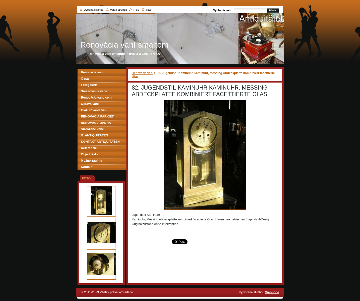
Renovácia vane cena (96, 97)
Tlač (148, 9)
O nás (85, 78)
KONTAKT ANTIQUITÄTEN (100, 141)
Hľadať (273, 10)
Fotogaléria (89, 85)
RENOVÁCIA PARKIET (97, 116)
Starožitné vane (92, 129)
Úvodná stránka (93, 9)
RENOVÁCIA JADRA (96, 123)
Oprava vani (90, 104)
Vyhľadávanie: (222, 10)
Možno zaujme (91, 160)
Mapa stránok (118, 9)
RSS (136, 9)
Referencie (89, 148)
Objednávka (90, 154)
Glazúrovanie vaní (94, 110)
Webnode (272, 292)
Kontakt (87, 167)
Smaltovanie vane (94, 91)
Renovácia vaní (142, 73)
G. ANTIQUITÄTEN (94, 135)
